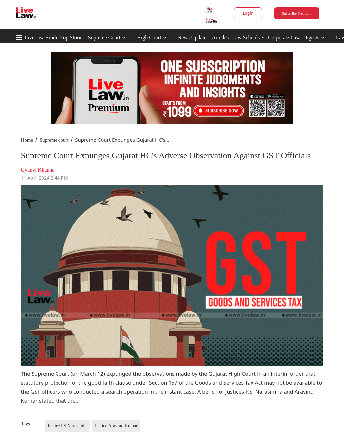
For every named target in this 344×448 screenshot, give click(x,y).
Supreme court (54, 140)
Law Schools (248, 37)
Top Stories (72, 37)
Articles (220, 37)
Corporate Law (284, 37)
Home (27, 140)
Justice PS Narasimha (67, 425)
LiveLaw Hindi (41, 37)
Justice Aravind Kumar (116, 425)
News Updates (193, 37)
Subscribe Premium (297, 13)
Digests (311, 37)
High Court (149, 37)
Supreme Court (104, 37)
